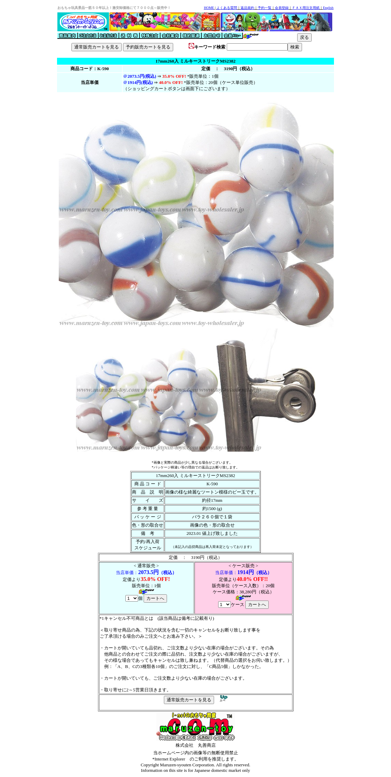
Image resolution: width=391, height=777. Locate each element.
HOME (209, 8)
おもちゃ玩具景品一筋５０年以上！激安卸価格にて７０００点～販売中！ (114, 8)
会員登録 (282, 8)
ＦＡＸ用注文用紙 (306, 8)
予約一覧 (264, 8)
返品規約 (247, 8)
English (328, 8)
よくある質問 (226, 8)
